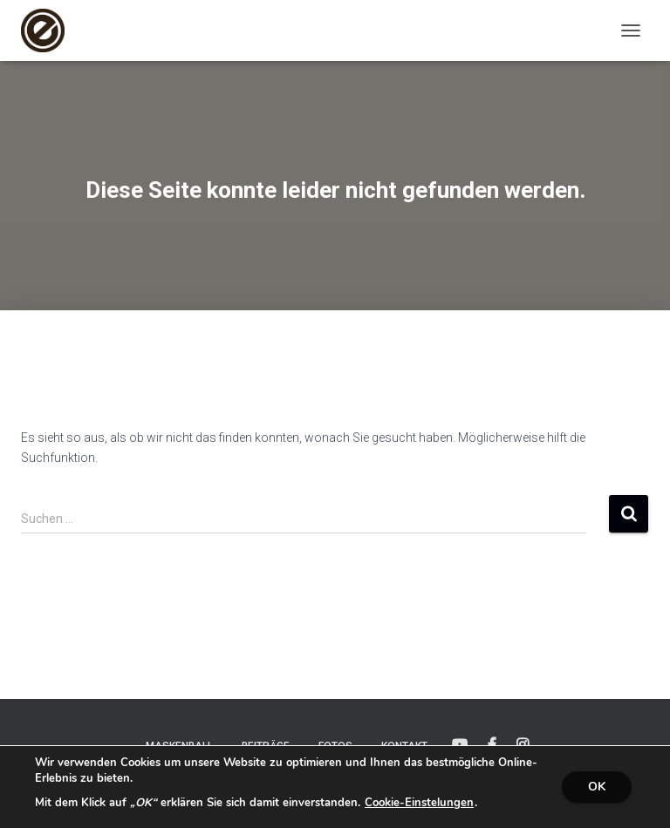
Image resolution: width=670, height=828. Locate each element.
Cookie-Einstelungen (419, 803)
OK (596, 786)
